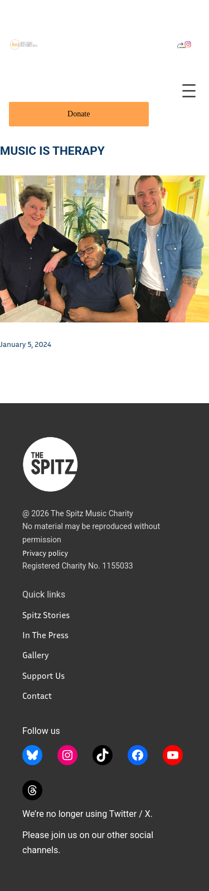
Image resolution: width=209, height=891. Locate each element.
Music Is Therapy (52, 151)
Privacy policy (45, 552)
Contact (37, 695)
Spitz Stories (46, 614)
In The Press (45, 634)
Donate (78, 114)
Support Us (43, 675)
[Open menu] (189, 91)
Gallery (35, 654)
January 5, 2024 (25, 344)
